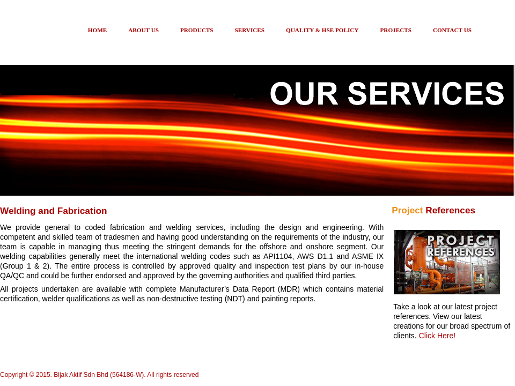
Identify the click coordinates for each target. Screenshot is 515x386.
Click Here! (437, 335)
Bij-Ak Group (40, 35)
